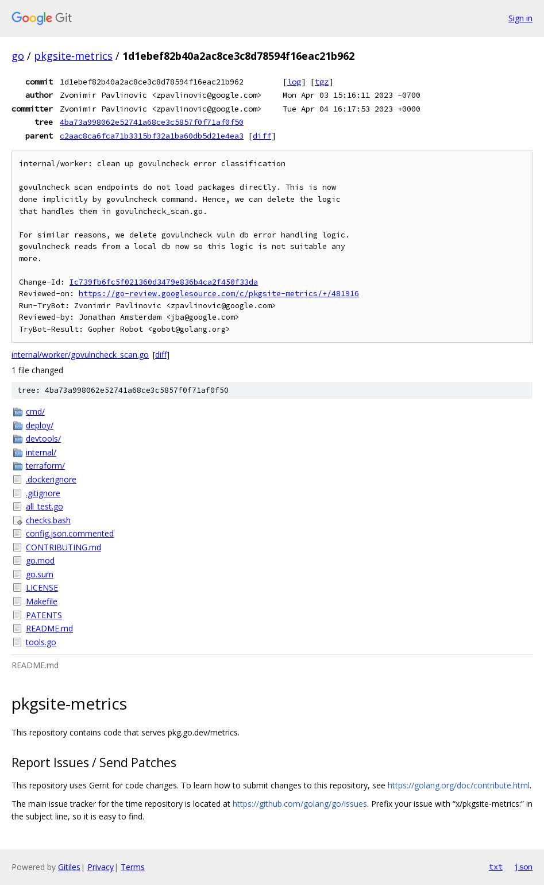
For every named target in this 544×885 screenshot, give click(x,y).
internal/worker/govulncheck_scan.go (80, 354)
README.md (49, 628)
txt (496, 866)
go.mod (40, 560)
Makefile (41, 601)
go (17, 56)
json (523, 866)
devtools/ (43, 438)
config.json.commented (70, 533)
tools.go (41, 642)
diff (262, 136)
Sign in (520, 18)
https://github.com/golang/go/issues (300, 803)
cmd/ (35, 411)
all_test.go (44, 506)
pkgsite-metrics (73, 56)
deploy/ (39, 425)
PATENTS (44, 615)
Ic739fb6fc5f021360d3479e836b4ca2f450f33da (164, 282)
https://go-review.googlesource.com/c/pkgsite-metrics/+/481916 (219, 293)
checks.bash (48, 520)
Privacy (100, 866)
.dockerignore (51, 479)
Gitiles (69, 866)
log (294, 81)
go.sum (39, 574)
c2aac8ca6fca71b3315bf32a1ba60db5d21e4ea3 (152, 136)
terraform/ (45, 465)
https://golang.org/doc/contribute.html (459, 785)
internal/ (41, 452)
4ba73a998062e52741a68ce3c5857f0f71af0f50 (152, 122)
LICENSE (42, 587)
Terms (133, 866)
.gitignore (43, 493)
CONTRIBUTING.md (63, 547)
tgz (322, 81)
